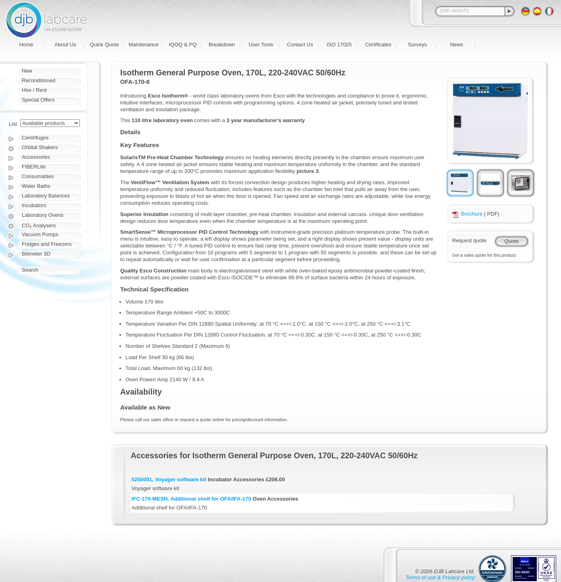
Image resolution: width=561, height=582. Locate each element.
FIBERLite (34, 167)
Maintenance (143, 45)
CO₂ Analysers (39, 225)
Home (26, 45)
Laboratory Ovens (42, 215)
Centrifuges (35, 138)
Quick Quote (104, 45)
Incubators (34, 205)
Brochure (467, 214)
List (13, 124)
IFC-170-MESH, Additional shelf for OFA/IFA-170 (191, 499)
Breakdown (222, 45)
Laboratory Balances (46, 196)
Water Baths (36, 186)
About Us (65, 45)
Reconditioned (38, 80)
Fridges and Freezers (47, 244)
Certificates (378, 45)
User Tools (260, 45)
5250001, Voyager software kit (168, 479)
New (27, 71)
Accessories (36, 157)
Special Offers (38, 100)
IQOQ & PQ (183, 45)
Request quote (469, 240)
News (456, 45)
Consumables (38, 176)
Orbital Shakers (40, 147)
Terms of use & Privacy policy (440, 577)
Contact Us (300, 45)
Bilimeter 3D (36, 254)
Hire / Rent (34, 90)
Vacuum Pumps (40, 234)
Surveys (417, 45)
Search (30, 270)
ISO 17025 (339, 45)
